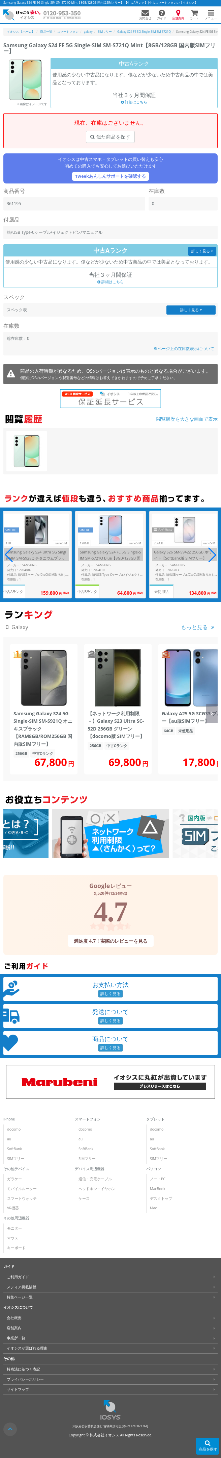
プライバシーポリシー (25, 1379)
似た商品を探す (110, 136)
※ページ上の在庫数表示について (184, 348)
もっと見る (194, 627)
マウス (12, 1238)
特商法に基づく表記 (23, 1369)
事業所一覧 (16, 1338)
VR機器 (13, 1208)
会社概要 (14, 1317)
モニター (14, 1228)
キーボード (16, 1247)
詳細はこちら (134, 102)
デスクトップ (161, 1198)
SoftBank (14, 1148)
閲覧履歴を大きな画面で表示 (187, 419)
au (9, 1139)
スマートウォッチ (22, 1198)
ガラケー (14, 1179)
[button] (212, 554)
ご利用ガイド (18, 1277)
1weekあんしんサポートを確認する (110, 176)
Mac (153, 1208)
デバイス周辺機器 (89, 1168)
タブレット (155, 1119)
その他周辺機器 (16, 1218)
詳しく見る (202, 251)
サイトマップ (18, 1389)
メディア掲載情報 (21, 1287)
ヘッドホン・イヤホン (97, 1188)
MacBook (157, 1188)
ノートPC (157, 1179)
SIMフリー (15, 1158)
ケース (84, 1198)
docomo (14, 1129)
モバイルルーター (22, 1188)
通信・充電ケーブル (95, 1179)
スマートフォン (88, 1119)
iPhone (9, 1119)
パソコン (153, 1168)
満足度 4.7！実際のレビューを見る (110, 941)
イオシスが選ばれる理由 (27, 1348)
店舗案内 (14, 1328)
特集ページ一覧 (20, 1297)
